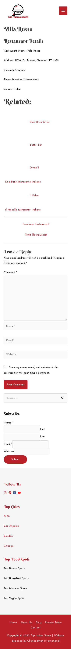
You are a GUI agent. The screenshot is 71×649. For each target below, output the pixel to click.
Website (9, 451)
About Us (26, 622)
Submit (15, 459)
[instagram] (6, 492)
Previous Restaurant (36, 224)
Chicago (9, 546)
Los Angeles (11, 526)
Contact (36, 627)
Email (8, 444)
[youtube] (20, 492)
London (8, 536)
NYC (7, 516)
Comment (10, 272)
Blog (38, 622)
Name (8, 422)
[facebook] (15, 492)
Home (13, 622)
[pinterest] (10, 492)
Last (42, 436)
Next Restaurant (36, 234)
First (42, 429)
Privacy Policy (53, 622)
